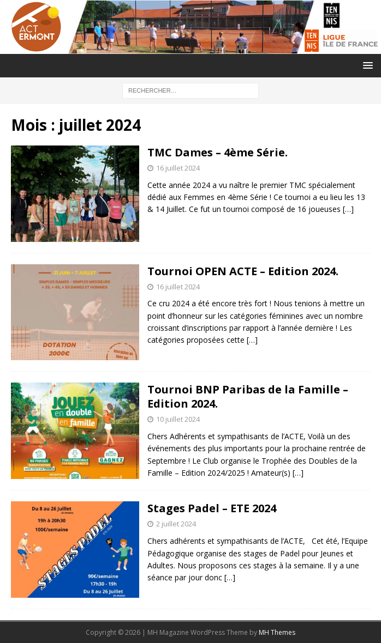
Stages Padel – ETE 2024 (211, 508)
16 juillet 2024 (178, 168)
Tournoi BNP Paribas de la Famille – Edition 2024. (247, 396)
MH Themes (277, 632)
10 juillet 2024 (178, 419)
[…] (348, 209)
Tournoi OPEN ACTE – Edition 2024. (242, 271)
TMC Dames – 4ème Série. (217, 152)
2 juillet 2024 (176, 524)
